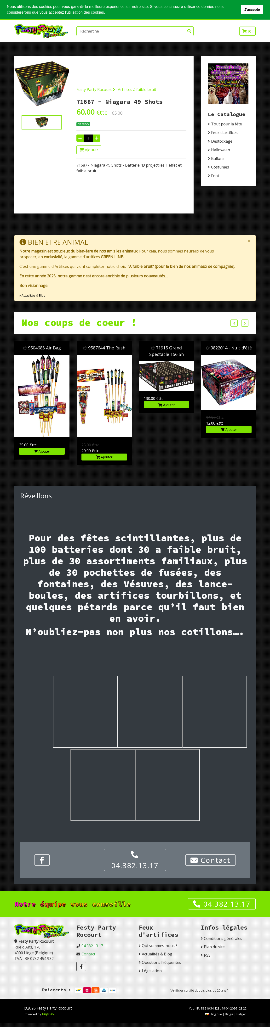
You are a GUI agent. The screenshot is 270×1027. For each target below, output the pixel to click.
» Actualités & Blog (32, 295)
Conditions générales (223, 938)
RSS (207, 955)
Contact (210, 860)
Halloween (220, 149)
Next (244, 322)
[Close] (248, 241)
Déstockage (221, 141)
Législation (152, 970)
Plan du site (214, 946)
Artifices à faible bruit (137, 89)
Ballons (217, 158)
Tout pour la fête (226, 124)
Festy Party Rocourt (95, 89)
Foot (215, 175)
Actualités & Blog (157, 954)
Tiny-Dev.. (48, 1014)
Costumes (220, 167)
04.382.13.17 (135, 860)
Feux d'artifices (224, 132)
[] (247, 31)
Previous (234, 322)
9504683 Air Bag (44, 347)
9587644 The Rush (106, 347)
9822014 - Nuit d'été (231, 347)
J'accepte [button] (252, 9)
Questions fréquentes (161, 962)
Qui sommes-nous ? (159, 945)
